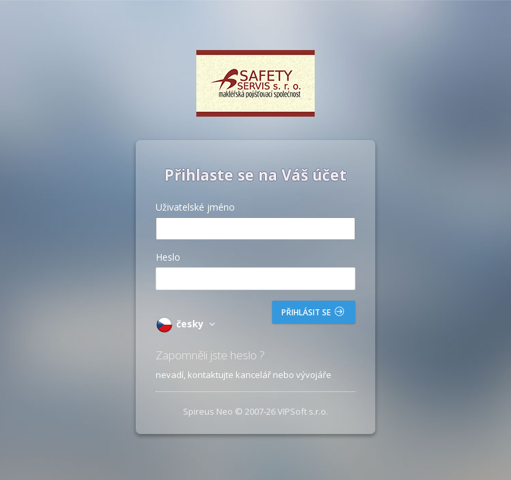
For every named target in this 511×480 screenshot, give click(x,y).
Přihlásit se (312, 312)
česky (187, 323)
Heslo (168, 257)
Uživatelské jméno (195, 207)
